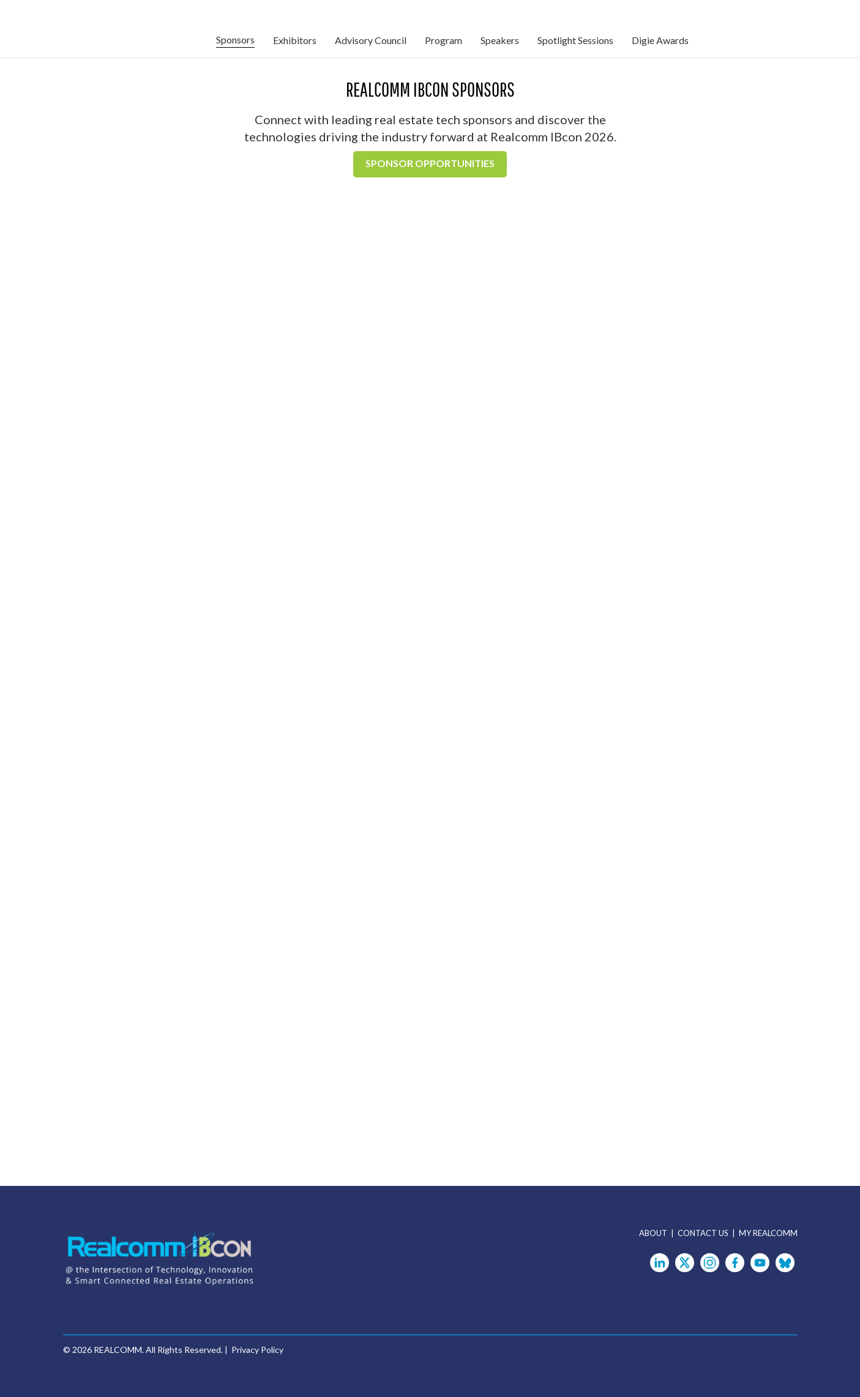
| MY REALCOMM (765, 1233)
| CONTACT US (701, 1233)
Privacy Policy (257, 1349)
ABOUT (655, 1233)
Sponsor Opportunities (430, 163)
